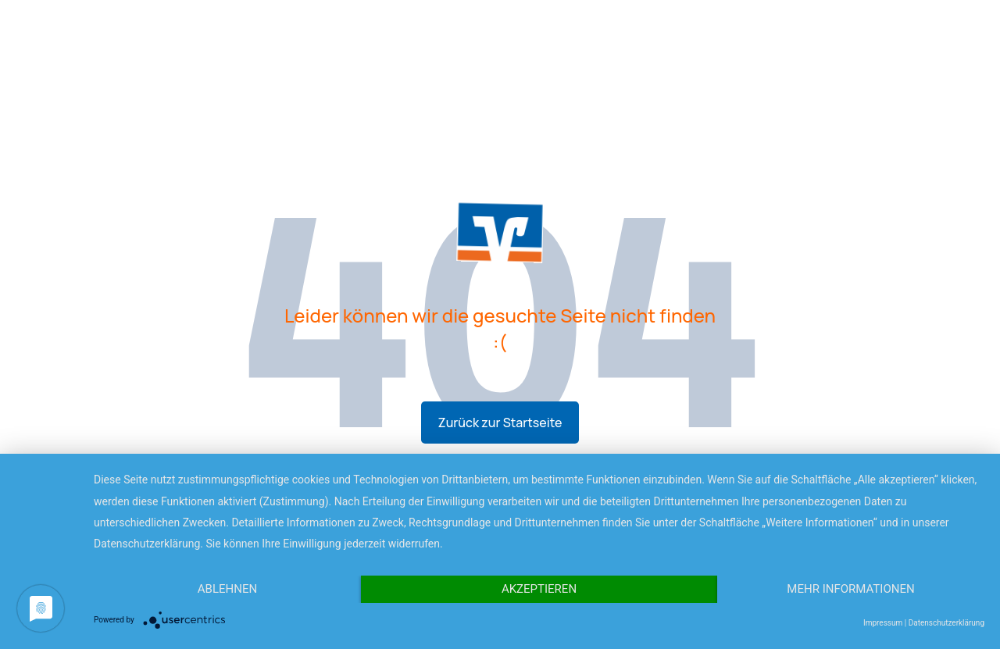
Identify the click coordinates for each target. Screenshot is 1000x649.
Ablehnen (227, 589)
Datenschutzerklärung (946, 623)
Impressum (882, 623)
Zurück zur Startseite (500, 422)
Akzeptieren (539, 589)
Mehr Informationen (850, 589)
